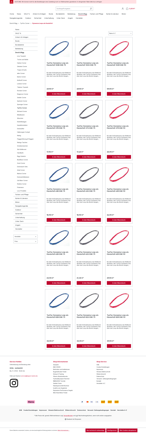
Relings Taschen (22, 148)
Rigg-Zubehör (21, 162)
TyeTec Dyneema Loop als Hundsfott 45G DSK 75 (87, 196)
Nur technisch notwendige (95, 430)
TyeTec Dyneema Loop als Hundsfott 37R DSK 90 (118, 133)
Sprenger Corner (22, 110)
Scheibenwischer (22, 152)
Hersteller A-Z (101, 389)
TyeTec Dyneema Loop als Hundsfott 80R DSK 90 (118, 322)
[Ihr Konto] (122, 12)
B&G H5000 (56, 373)
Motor (17, 208)
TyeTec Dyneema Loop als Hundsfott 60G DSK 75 (87, 259)
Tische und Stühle (22, 65)
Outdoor (18, 216)
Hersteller (18, 235)
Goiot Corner (21, 169)
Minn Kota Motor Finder (60, 399)
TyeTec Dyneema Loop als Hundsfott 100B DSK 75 (57, 70)
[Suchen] (95, 12)
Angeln (17, 231)
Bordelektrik (19, 51)
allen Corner (21, 79)
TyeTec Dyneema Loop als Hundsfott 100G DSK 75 (87, 70)
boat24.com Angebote (60, 394)
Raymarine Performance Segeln (63, 396)
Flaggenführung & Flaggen (25, 145)
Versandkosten (68, 422)
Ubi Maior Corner (22, 186)
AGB (98, 371)
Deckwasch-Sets (22, 173)
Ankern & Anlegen (21, 43)
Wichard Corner (22, 117)
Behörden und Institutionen (61, 375)
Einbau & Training (58, 380)
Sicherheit (18, 220)
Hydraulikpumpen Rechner (61, 385)
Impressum (100, 375)
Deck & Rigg (19, 59)
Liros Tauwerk (21, 62)
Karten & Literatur (21, 204)
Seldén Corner (21, 103)
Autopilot (56, 371)
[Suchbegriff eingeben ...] (76, 12)
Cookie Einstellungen (103, 373)
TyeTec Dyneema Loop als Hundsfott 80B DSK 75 (57, 322)
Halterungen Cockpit (23, 138)
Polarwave (20, 193)
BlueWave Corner (22, 166)
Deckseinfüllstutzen (23, 183)
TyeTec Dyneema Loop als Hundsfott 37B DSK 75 (57, 133)
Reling (19, 141)
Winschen (20, 124)
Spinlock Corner (22, 107)
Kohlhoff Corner (22, 86)
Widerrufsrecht (101, 380)
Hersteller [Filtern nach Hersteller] (25, 242)
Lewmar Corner (22, 90)
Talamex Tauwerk (22, 93)
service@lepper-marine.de (29, 382)
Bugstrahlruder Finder (59, 378)
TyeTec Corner (22, 114)
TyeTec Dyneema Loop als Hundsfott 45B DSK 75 (57, 196)
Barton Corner (21, 83)
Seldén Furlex (57, 389)
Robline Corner (21, 190)
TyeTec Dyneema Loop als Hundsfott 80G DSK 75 (87, 322)
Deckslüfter (20, 135)
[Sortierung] (120, 39)
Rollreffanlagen (21, 128)
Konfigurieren (112, 430)
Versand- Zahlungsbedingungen (106, 385)
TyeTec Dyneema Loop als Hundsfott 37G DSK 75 (87, 133)
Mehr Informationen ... (63, 430)
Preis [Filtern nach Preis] (25, 247)
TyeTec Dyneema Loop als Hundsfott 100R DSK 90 (118, 70)
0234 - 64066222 (16, 374)
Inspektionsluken (22, 131)
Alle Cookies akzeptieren (128, 430)
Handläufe (20, 159)
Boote (17, 47)
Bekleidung (19, 55)
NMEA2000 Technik (59, 387)
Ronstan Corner (22, 97)
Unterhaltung (20, 224)
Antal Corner (21, 176)
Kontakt (99, 387)
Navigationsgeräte (21, 212)
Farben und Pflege (21, 201)
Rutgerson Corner (22, 100)
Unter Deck (19, 227)
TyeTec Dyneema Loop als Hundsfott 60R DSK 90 (118, 259)
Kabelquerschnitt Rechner (61, 392)
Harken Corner (21, 69)
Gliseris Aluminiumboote (60, 382)
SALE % (18, 39)
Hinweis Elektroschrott (103, 378)
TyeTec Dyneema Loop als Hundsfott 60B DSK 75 (57, 259)
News (17, 36)
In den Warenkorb (58, 100)
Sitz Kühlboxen (21, 155)
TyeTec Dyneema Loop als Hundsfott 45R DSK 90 (118, 196)
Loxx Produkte (21, 197)
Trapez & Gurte (22, 76)
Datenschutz (100, 382)
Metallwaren (21, 121)
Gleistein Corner (22, 72)
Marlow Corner (21, 180)
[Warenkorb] (130, 12)
